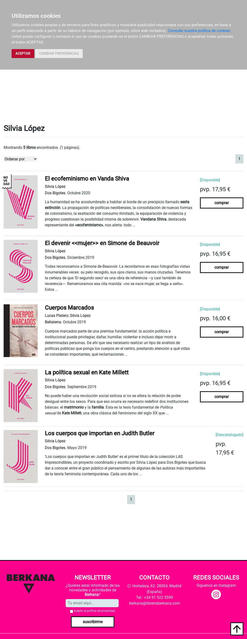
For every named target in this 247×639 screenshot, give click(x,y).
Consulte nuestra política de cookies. (199, 30)
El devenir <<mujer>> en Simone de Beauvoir (102, 243)
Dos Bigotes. (55, 193)
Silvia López (55, 186)
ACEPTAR (22, 53)
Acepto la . (95, 611)
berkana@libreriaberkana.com (154, 603)
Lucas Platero (56, 315)
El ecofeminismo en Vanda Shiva (87, 178)
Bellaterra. (53, 322)
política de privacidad (101, 611)
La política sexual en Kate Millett (87, 372)
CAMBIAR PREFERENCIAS (59, 53)
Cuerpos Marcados (69, 307)
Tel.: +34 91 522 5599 (154, 597)
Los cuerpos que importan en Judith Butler (99, 433)
